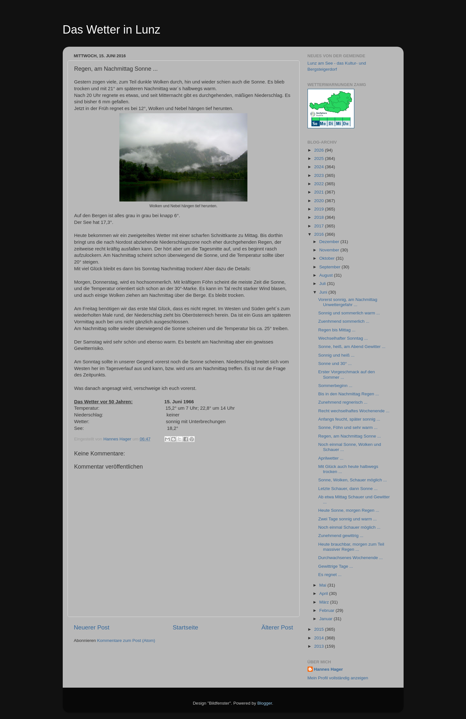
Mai (323, 585)
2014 (319, 638)
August (326, 275)
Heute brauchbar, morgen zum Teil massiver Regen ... (351, 547)
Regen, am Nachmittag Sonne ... (349, 436)
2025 (319, 158)
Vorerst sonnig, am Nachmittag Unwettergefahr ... (347, 302)
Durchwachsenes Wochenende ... (350, 557)
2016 (319, 234)
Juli (323, 283)
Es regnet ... (329, 574)
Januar (326, 618)
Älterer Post (277, 627)
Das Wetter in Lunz (111, 29)
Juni (324, 292)
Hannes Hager (328, 669)
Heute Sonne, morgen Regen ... (348, 510)
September (330, 267)
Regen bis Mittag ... (336, 330)
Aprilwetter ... (330, 458)
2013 (319, 646)
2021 (319, 192)
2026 (319, 150)
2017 (319, 226)
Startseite (185, 627)
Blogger (264, 703)
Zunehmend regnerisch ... (342, 402)
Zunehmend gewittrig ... (340, 535)
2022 (319, 183)
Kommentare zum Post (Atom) (126, 640)
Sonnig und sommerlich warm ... (349, 313)
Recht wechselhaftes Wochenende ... (354, 410)
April (324, 593)
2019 (319, 209)
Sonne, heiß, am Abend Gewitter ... (351, 346)
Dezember (330, 241)
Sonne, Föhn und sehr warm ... (347, 427)
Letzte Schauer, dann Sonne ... (347, 488)
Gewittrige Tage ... (335, 566)
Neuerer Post (91, 627)
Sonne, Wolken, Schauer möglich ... (352, 480)
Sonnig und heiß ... (336, 355)
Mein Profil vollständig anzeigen (338, 678)
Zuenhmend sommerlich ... (343, 321)
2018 (319, 217)
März (324, 602)
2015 (319, 629)
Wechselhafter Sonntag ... (343, 338)
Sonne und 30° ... (334, 363)
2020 (319, 200)
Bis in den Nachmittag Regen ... (348, 393)
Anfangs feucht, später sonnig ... (349, 419)
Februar (327, 610)
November (330, 250)
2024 (319, 166)
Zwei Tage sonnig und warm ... (347, 519)
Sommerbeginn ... (335, 385)
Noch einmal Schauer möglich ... (349, 527)
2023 (319, 175)
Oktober (327, 258)
